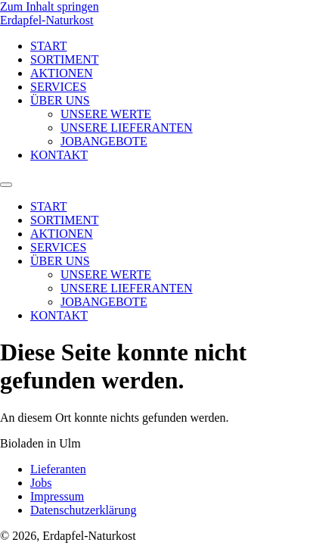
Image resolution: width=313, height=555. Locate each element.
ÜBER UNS (60, 100)
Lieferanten (58, 469)
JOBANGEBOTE (103, 141)
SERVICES (58, 86)
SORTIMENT (64, 59)
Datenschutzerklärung (83, 510)
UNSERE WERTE (105, 114)
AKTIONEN (61, 73)
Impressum (57, 496)
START (48, 45)
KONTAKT (59, 154)
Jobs (40, 482)
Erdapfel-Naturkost (47, 20)
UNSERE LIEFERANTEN (126, 127)
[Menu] (6, 184)
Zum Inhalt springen (49, 6)
